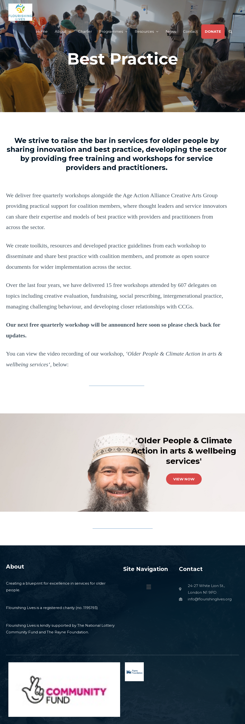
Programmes (111, 31)
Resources (144, 31)
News (171, 31)
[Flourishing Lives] (20, 12)
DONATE (213, 31)
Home (42, 31)
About (60, 31)
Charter (85, 31)
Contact (190, 31)
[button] (230, 31)
